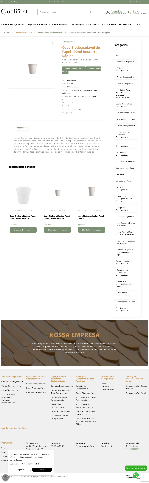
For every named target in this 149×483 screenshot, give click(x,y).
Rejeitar (20, 470)
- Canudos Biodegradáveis (122, 145)
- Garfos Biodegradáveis (125, 77)
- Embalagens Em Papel (125, 302)
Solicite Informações (23, 230)
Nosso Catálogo (108, 24)
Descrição (21, 127)
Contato (137, 24)
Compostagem (77, 24)
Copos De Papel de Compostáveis (50, 33)
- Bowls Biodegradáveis (125, 113)
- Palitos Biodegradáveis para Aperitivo (125, 242)
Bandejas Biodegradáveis (122, 188)
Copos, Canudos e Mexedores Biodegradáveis (123, 134)
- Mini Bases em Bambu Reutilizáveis (125, 224)
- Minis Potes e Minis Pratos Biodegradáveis (125, 233)
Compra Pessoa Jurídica (74, 69)
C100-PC (72, 113)
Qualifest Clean (124, 24)
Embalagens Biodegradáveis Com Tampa (124, 283)
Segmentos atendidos (125, 168)
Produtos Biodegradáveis (13, 24)
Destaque (120, 174)
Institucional (92, 24)
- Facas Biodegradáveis (125, 84)
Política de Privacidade (30, 464)
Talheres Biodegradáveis (125, 62)
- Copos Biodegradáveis (125, 161)
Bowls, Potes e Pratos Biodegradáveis (124, 105)
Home (7, 33)
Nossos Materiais (60, 24)
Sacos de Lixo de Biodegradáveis (122, 262)
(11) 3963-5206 (134, 2)
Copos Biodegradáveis (24, 33)
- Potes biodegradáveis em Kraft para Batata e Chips (125, 252)
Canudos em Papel (123, 181)
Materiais (119, 55)
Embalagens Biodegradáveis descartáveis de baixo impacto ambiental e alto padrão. (33, 2)
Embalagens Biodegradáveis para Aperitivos (124, 198)
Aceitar (42, 470)
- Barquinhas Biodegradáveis (122, 209)
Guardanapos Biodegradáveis (122, 309)
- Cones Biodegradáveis (125, 217)
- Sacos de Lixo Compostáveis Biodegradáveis (122, 272)
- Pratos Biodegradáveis (125, 126)
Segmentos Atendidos (39, 24)
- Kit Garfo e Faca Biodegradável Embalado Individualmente (123, 93)
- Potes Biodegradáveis (125, 119)
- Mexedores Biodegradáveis (122, 154)
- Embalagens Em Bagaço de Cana (123, 294)
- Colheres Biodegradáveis (122, 69)
